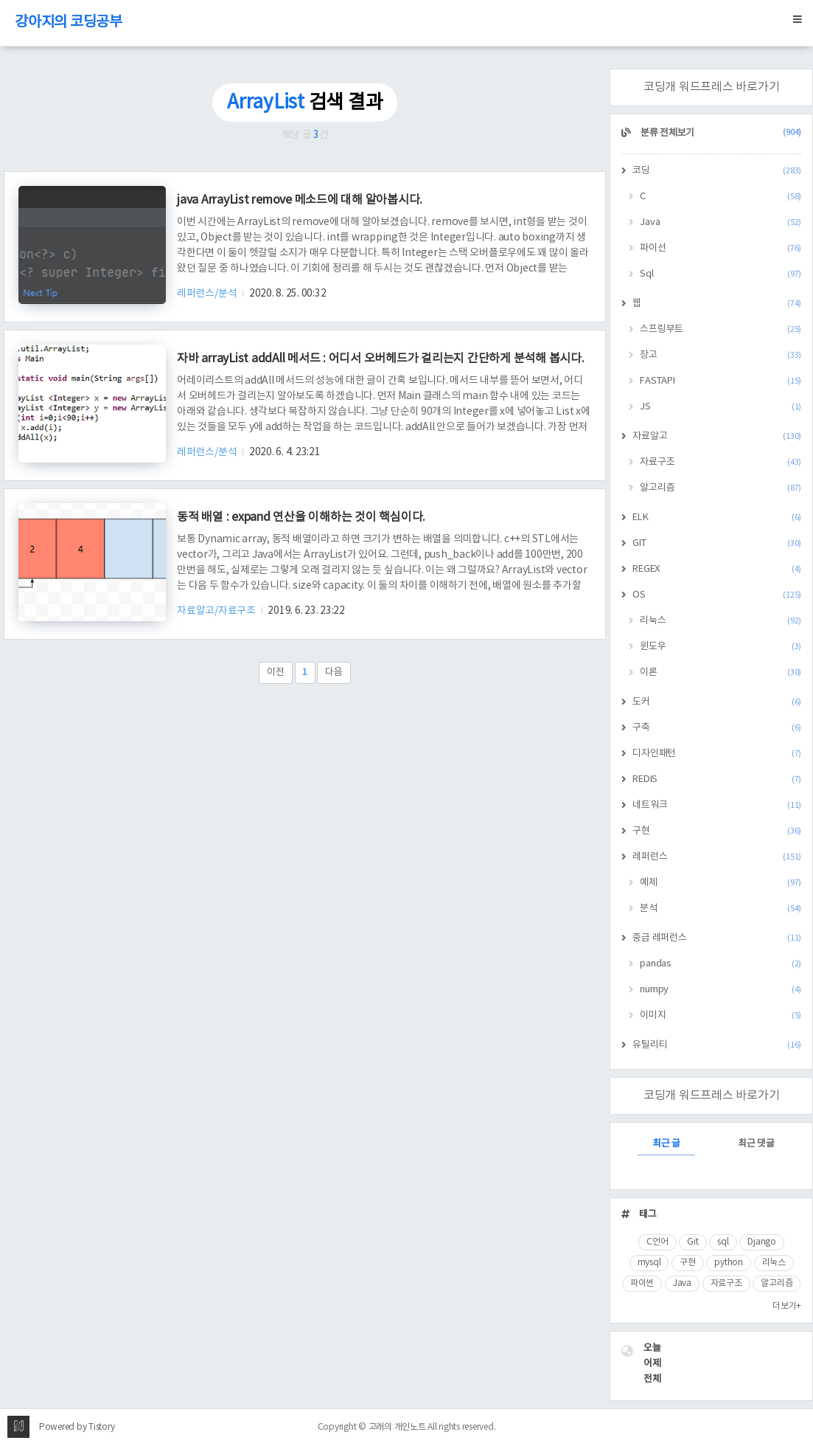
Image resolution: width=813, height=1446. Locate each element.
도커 (716, 702)
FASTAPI (720, 381)
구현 (716, 831)
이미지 (720, 1015)
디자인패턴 (716, 753)
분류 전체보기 (719, 133)
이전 (276, 672)
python (728, 1262)
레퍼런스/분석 (208, 294)
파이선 (720, 248)
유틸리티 (716, 1045)
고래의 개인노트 (397, 1427)
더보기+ (786, 1306)
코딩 (716, 171)
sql (722, 1242)
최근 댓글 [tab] (756, 1143)
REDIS (716, 779)
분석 (720, 908)
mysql (649, 1262)
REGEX (716, 569)
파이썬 (642, 1283)
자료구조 (720, 462)
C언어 (657, 1242)
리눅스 (720, 621)
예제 (720, 883)
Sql (720, 274)
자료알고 (716, 436)
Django (761, 1242)
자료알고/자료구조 (217, 611)
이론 (720, 672)
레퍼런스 (716, 857)
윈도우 (720, 646)
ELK (716, 517)
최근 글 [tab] (666, 1143)
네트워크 (716, 805)
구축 (716, 728)
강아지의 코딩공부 (68, 22)
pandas (720, 964)
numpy (720, 989)
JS (720, 407)
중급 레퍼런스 (716, 938)
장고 (720, 355)
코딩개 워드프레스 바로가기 (711, 87)
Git (692, 1242)
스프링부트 (720, 329)
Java (720, 222)
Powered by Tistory (77, 1427)
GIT (716, 543)
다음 (334, 672)
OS (716, 595)
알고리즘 (720, 488)
